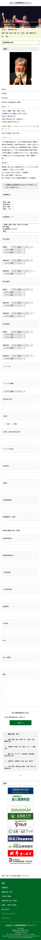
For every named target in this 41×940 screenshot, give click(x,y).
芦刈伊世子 (8, 204)
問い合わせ (5, 909)
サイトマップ (6, 918)
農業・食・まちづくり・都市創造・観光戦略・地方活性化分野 (19, 755)
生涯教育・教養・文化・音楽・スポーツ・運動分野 (19, 747)
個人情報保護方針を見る (20, 713)
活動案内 (5, 888)
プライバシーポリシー (9, 914)
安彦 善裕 (8, 207)
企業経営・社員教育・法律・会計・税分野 (20, 761)
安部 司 (8, 209)
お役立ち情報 (6, 896)
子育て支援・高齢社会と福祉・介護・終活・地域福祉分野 (19, 767)
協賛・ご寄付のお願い (9, 905)
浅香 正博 (8, 202)
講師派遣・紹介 (13, 734)
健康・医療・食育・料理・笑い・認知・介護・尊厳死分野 (19, 740)
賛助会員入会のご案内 (9, 901)
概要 (3, 883)
